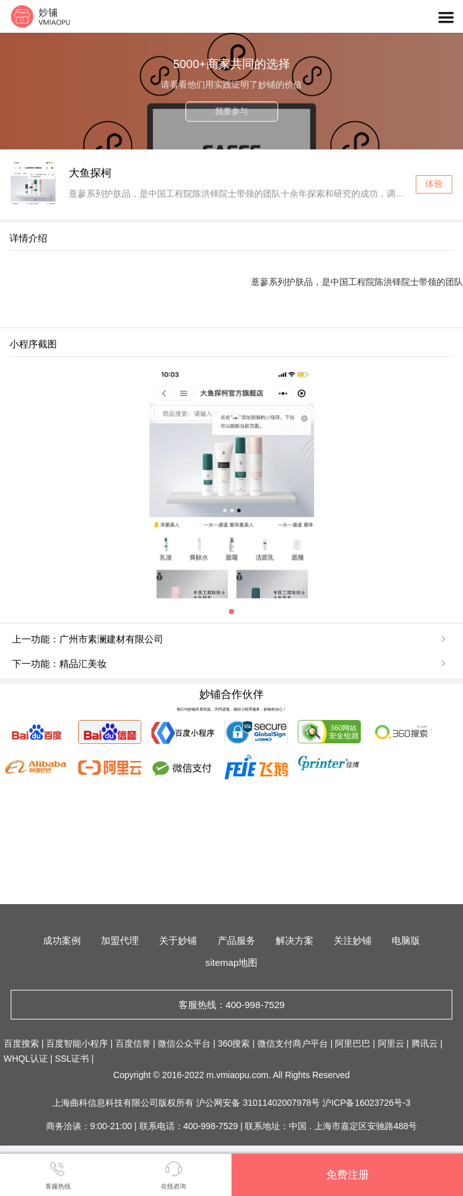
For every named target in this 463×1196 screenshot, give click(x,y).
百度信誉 (133, 1043)
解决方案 (295, 940)
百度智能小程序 (77, 1043)
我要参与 (231, 111)
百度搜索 (21, 1043)
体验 (434, 183)
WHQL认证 (26, 1059)
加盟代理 (120, 940)
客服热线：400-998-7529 (232, 1004)
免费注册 (347, 1174)
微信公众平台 (184, 1043)
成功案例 (62, 940)
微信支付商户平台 (292, 1043)
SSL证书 (72, 1059)
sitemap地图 (232, 962)
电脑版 (406, 940)
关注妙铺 (353, 940)
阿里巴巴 (352, 1043)
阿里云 (391, 1043)
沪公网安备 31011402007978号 (259, 1103)
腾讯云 (424, 1043)
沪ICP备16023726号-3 (366, 1103)
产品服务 (236, 940)
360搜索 (234, 1043)
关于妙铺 (178, 940)
